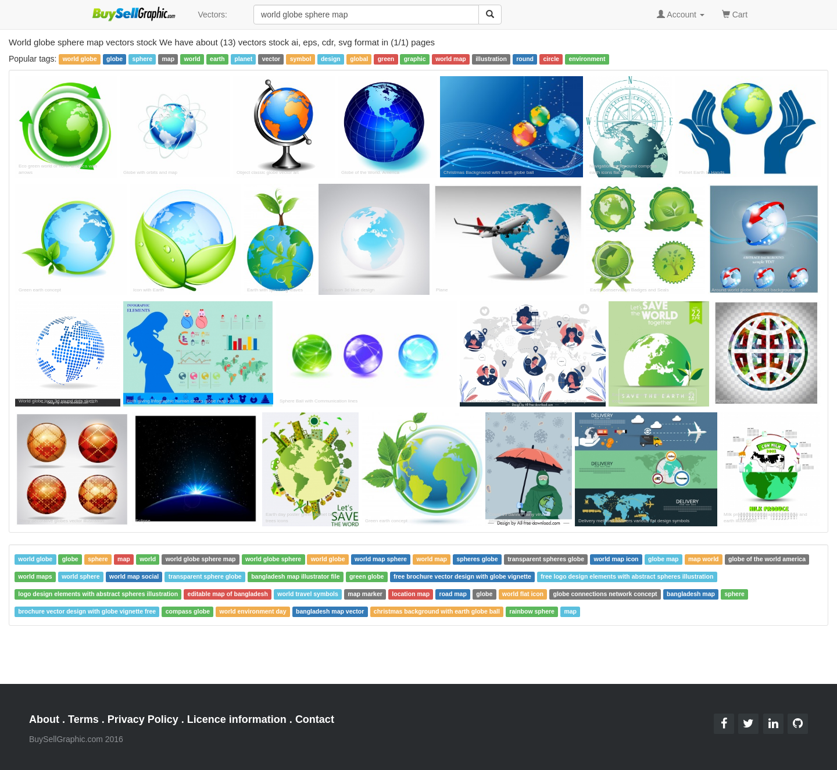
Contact (314, 719)
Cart (734, 13)
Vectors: (212, 14)
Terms (83, 719)
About (44, 719)
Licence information (237, 719)
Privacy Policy (143, 719)
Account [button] (680, 14)
